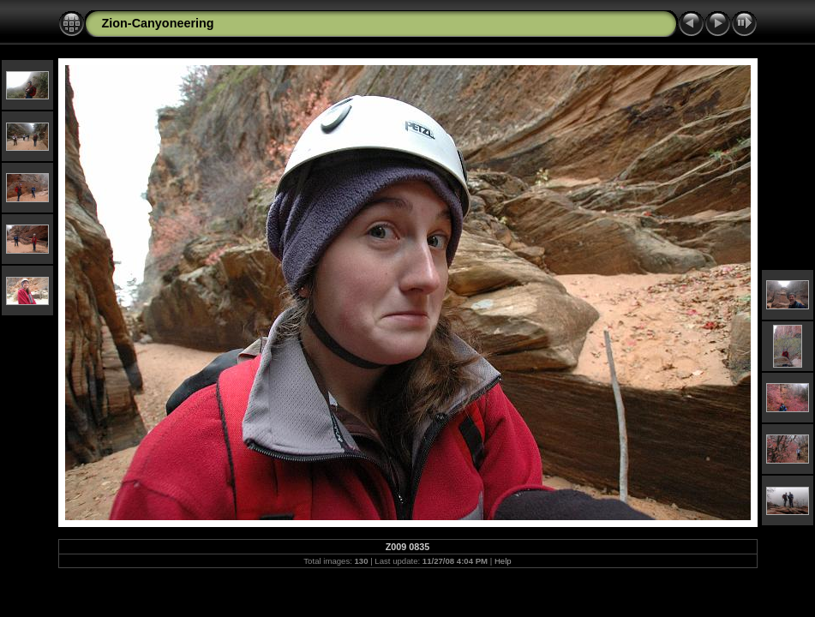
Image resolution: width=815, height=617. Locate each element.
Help (503, 561)
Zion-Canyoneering (158, 23)
